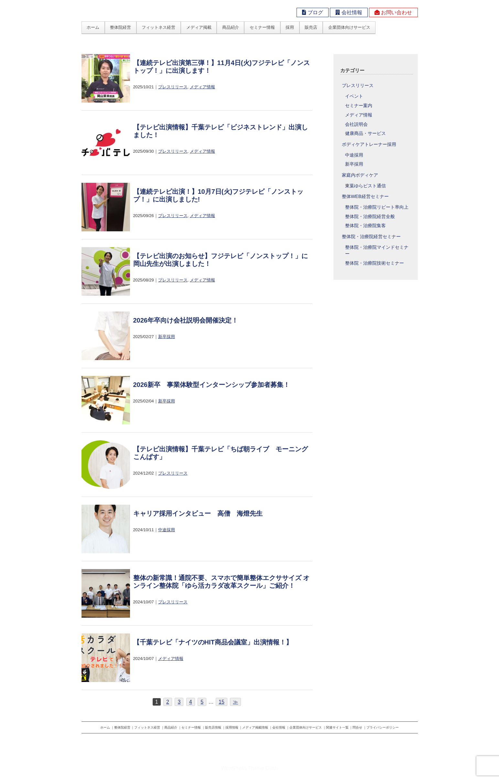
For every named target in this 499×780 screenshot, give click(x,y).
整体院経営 (120, 27)
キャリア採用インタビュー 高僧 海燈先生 (198, 513)
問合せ (357, 727)
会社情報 (348, 12)
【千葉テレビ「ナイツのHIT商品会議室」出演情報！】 (212, 642)
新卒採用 (166, 336)
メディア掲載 (199, 27)
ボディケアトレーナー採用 (369, 144)
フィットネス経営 (158, 27)
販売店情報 (213, 727)
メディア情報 (202, 86)
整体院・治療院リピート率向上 (376, 207)
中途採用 (166, 529)
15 (221, 702)
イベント (354, 96)
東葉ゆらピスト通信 (365, 185)
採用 (290, 27)
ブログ (312, 12)
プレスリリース (173, 86)
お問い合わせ (393, 12)
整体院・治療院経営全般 (370, 216)
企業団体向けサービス (349, 27)
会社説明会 (356, 124)
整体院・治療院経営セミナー (371, 236)
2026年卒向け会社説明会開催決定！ (185, 320)
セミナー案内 (358, 105)
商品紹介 (230, 27)
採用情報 (231, 727)
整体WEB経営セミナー (365, 196)
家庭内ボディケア (360, 175)
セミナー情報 (262, 27)
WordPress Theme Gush (249, 768)
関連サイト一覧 (337, 727)
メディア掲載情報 (255, 727)
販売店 (311, 27)
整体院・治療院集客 (365, 225)
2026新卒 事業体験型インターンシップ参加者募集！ (211, 384)
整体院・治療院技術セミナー (374, 263)
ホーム (93, 27)
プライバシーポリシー (382, 727)
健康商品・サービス (365, 133)
